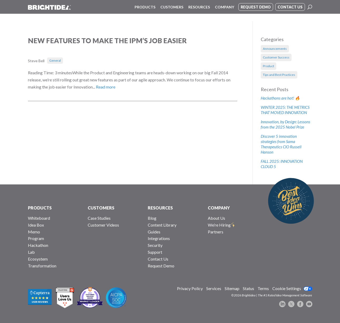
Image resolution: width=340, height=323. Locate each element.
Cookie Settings (286, 288)
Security (155, 245)
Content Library (162, 224)
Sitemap (232, 288)
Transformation (42, 265)
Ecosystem (38, 258)
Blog (152, 218)
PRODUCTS (40, 207)
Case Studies (99, 218)
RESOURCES (160, 207)
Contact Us (158, 258)
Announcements (275, 49)
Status (248, 288)
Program (36, 238)
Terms (263, 288)
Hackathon (38, 245)
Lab (31, 252)
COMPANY (219, 207)
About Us (216, 218)
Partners (215, 231)
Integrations (159, 238)
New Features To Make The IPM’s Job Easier (107, 40)
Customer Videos (103, 224)
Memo (34, 231)
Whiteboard (39, 218)
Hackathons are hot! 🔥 (280, 98)
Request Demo (161, 265)
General (55, 60)
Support (155, 252)
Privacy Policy (190, 288)
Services (213, 288)
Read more (105, 86)
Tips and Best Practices (279, 75)
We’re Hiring (219, 224)
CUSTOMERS (101, 207)
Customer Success (276, 57)
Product (268, 66)
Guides (154, 231)
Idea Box (36, 224)
